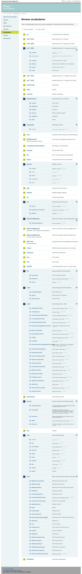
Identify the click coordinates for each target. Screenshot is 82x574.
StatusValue (34, 384)
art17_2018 (30, 80)
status (33, 119)
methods (33, 64)
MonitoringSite (35, 510)
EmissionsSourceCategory (38, 501)
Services (5, 35)
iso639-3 (33, 337)
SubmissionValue (36, 391)
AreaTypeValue (35, 311)
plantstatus (34, 278)
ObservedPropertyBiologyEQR (39, 517)
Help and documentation (10, 17)
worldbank (30, 559)
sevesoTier (34, 416)
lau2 (28, 262)
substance (34, 424)
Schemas (5, 29)
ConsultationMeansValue (38, 318)
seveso (29, 401)
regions (33, 295)
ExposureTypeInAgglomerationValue (41, 325)
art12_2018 (30, 43)
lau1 (28, 257)
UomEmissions (35, 527)
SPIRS (33, 420)
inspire (29, 248)
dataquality (30, 125)
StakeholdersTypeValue (37, 380)
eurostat (29, 150)
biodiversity (31, 85)
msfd (28, 287)
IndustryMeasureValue (37, 334)
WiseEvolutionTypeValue (38, 550)
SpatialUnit (34, 520)
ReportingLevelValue (37, 373)
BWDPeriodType (35, 484)
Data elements (7, 26)
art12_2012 (30, 39)
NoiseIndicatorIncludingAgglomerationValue (41, 344)
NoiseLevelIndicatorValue (38, 356)
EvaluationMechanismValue (38, 322)
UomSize (33, 530)
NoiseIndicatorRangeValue (38, 349)
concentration (35, 446)
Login (65, 1)
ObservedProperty (36, 514)
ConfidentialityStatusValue (38, 497)
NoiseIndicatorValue (36, 352)
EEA (10, 1)
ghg (28, 188)
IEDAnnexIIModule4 (33, 235)
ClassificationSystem (37, 494)
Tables (5, 23)
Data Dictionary (16, 13)
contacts (33, 103)
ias (28, 197)
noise (28, 304)
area (32, 443)
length (33, 453)
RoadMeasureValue (36, 377)
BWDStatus (34, 490)
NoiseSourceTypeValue (37, 359)
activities (33, 52)
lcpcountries (34, 275)
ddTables (33, 109)
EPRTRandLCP (32, 139)
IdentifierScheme (35, 504)
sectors (33, 282)
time (32, 464)
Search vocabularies (28, 29)
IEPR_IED (30, 241)
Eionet (10, 13)
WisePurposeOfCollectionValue (39, 553)
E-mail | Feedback (8, 569)
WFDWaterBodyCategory (38, 547)
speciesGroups (35, 298)
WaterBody (34, 534)
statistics (33, 460)
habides (29, 192)
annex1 (33, 206)
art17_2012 (30, 76)
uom (28, 435)
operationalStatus (36, 405)
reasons (33, 67)
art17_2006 (30, 48)
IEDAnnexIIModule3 (33, 228)
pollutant (33, 213)
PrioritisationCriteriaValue (38, 366)
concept (33, 168)
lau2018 (29, 266)
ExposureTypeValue (36, 330)
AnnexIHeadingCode (36, 223)
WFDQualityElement (36, 543)
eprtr (28, 134)
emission (33, 450)
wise (28, 476)
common (30, 94)
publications (31, 397)
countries (34, 60)
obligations (34, 116)
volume (33, 471)
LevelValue (34, 341)
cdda (28, 89)
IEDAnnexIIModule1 (33, 218)
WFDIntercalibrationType (38, 537)
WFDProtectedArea (36, 540)
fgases (29, 159)
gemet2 (29, 164)
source (33, 175)
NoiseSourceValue (36, 363)
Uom (32, 524)
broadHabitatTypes (36, 292)
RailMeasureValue (36, 370)
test (28, 430)
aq (27, 34)
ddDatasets (34, 106)
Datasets (5, 20)
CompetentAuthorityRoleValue (39, 315)
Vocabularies (7, 32)
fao (28, 155)
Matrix (33, 507)
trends (33, 70)
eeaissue (33, 113)
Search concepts (41, 29)
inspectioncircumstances (38, 209)
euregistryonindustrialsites (36, 146)
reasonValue (34, 410)
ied (28, 202)
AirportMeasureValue (37, 308)
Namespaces (7, 38)
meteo (33, 457)
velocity (33, 467)
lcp (28, 271)
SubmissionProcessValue (38, 387)
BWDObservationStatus (37, 481)
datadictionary (31, 98)
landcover (30, 252)
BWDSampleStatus (36, 487)
